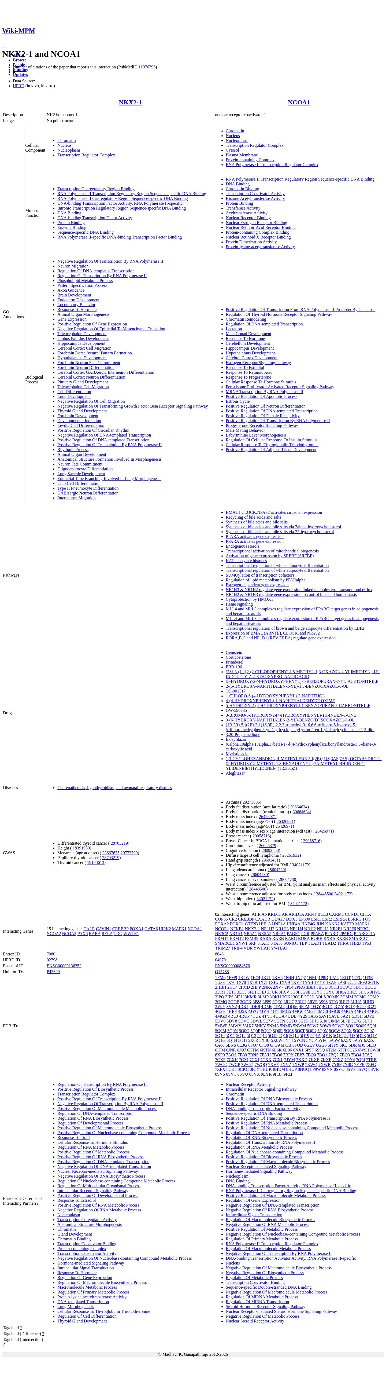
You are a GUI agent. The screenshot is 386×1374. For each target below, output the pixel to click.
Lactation (234, 329)
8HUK (266, 1069)
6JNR (231, 1050)
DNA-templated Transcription (83, 1301)
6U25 (352, 1050)
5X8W (276, 1040)
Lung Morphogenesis (75, 1306)
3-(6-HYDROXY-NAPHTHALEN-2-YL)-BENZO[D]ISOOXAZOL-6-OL (290, 720)
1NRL (312, 977)
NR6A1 (279, 933)
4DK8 (255, 1006)
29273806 (251, 802)
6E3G (242, 1045)
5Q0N (232, 1030)
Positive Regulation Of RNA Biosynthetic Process (100, 1157)
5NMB (286, 1026)
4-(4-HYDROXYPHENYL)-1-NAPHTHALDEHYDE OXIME (280, 700)
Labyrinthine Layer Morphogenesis (256, 435)
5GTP (303, 1021)
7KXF (326, 1059)
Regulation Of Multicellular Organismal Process (98, 1186)
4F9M (304, 1006)
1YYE (319, 982)
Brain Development (74, 295)
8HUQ (303, 1069)
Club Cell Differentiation (79, 483)
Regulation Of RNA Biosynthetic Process (93, 1118)
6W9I (375, 1050)
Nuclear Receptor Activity (248, 1084)
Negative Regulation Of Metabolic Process (262, 1316)
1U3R (368, 977)
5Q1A (315, 1035)
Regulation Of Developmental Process (90, 1123)
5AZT (345, 1016)
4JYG (253, 1011)
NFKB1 (237, 928)
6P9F (309, 1050)
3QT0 (277, 1001)
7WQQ (261, 1064)
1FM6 (220, 977)
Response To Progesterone (248, 377)
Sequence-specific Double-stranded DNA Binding (268, 1287)
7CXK (266, 1059)
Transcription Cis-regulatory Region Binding (96, 188)
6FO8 (264, 1045)
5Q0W (334, 1030)
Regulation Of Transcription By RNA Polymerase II (102, 275)
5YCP (311, 1040)
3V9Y (220, 1006)
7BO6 (277, 1055)
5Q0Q (266, 1030)
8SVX (254, 1074)
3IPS (229, 997)
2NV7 (278, 987)
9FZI (288, 1074)
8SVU (242, 1074)
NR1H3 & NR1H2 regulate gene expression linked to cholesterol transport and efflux (299, 589)
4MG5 (285, 1011)
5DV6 (220, 1021)
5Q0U (311, 1030)
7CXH (232, 1059)
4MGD (221, 1016)
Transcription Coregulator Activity (87, 1219)
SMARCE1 (225, 943)
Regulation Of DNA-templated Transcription (96, 271)
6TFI (342, 1050)
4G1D (327, 1006)
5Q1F (372, 1035)
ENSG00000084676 (232, 965)
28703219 (119, 843)
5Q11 (230, 1035)
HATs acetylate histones (246, 560)
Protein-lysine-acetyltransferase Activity (260, 246)
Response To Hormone (76, 309)
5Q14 (262, 1035)
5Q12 (241, 1035)
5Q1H (232, 1040)
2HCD (244, 987)
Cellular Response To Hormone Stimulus (261, 382)
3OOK (246, 1001)
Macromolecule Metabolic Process (87, 1287)
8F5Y (254, 1069)
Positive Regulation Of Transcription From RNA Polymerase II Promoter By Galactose (300, 309)
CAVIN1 (103, 928)
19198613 (95, 862)
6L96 (287, 1050)
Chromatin (66, 140)
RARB (278, 938)
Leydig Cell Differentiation (80, 425)
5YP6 (322, 1040)
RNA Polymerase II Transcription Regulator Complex (272, 164)
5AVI (323, 1016)
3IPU (239, 997)
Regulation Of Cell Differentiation (87, 1316)
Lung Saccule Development (81, 473)
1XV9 (284, 982)
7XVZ (285, 1064)
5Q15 (272, 1035)
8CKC (243, 1069)
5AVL (334, 1016)
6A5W (334, 1040)
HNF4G (308, 924)
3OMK (333, 997)
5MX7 (248, 1026)
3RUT (288, 1001)
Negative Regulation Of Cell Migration (91, 401)
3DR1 (220, 992)
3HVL (375, 992)
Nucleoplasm (68, 150)
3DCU (370, 987)
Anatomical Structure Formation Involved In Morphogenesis (109, 459)
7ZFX (220, 1069)
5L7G (356, 1021)
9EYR (266, 1074)
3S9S (323, 1001)
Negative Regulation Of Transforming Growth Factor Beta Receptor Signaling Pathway (132, 406)
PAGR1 (293, 933)
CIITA (365, 914)
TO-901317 (236, 691)
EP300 (304, 919)
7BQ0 (311, 1055)
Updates (20, 74)
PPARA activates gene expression (255, 536)
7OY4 (349, 1059)
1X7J (263, 982)
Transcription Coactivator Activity (255, 193)
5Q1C (338, 1035)
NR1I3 (323, 928)
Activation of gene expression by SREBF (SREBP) (270, 556)
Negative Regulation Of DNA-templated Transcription (104, 435)
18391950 (81, 848)
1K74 (255, 977)
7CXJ (254, 1059)
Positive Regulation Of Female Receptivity (263, 415)
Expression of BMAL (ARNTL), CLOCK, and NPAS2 (273, 633)
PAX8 (82, 933)
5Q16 (283, 1035)
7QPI (360, 1059)
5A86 (313, 1016)
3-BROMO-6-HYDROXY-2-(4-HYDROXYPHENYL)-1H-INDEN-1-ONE (291, 715)
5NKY (260, 1026)
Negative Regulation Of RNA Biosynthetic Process (101, 1176)
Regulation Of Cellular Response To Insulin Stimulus (271, 440)
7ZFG (371, 1064)
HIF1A (265, 924)
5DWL (256, 1021)
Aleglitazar (235, 773)
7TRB (371, 1059)
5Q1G (220, 1040)
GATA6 (151, 928)
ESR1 (316, 919)
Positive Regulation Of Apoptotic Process (261, 396)
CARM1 (336, 914)
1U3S (220, 982)
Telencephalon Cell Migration (83, 386)
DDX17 (278, 919)
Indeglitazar (236, 739)
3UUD (368, 1001)
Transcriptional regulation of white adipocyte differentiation (277, 565)
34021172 (300, 865)
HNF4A (293, 924)
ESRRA (340, 919)
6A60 (220, 1045)
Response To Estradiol (245, 367)
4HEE (232, 1011)
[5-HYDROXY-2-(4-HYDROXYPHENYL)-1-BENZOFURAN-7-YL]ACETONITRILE (302, 681)
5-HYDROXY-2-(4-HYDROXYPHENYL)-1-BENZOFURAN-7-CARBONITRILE (298, 705)
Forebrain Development (77, 415)
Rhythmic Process (72, 449)
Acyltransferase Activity (247, 213)
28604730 (276, 869)
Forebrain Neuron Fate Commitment (88, 362)
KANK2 (332, 924)
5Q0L (372, 1026)
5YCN (299, 1040)
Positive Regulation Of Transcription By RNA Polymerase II (109, 444)
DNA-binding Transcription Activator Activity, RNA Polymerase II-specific (291, 1258)
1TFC (357, 977)
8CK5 (231, 1069)
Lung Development (74, 396)
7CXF (220, 1059)
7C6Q (367, 1055)
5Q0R (278, 1030)
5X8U (264, 1040)
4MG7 (310, 1011)
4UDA (278, 1016)
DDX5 (292, 919)
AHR (256, 914)
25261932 (290, 855)
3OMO (360, 997)
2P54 (289, 987)
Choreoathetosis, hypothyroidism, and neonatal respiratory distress (114, 787)
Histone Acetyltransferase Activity (255, 198)
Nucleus (64, 145)
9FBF (278, 1074)
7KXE (314, 1059)
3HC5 (352, 992)
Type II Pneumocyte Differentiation (87, 488)
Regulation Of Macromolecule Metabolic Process (268, 1248)
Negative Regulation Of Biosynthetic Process (265, 1272)
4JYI (274, 1011)
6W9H (363, 1050)
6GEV (309, 1045)
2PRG (299, 987)
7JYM (289, 1059)
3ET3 (242, 992)
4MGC (373, 1011)
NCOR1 (222, 928)
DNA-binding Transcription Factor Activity (94, 217)
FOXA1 (137, 928)
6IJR (353, 1045)
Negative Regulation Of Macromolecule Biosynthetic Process (279, 1268)
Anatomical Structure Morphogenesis (89, 1224)
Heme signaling (239, 604)
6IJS (361, 1045)
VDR (248, 948)
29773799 (129, 853)
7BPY (288, 1055)
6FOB (286, 1045)
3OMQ (221, 1001)
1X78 (241, 982)
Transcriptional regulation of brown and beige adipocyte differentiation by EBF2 (295, 628)
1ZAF (331, 982)
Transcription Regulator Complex (86, 155)
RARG (291, 938)
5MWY (234, 1026)
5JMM (334, 1021)
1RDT (345, 977)
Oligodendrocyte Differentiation (85, 469)
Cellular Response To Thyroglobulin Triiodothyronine (272, 444)
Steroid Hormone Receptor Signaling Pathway (265, 1306)
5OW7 (313, 1026)
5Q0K (361, 1026)
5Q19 (304, 1035)
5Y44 (288, 1040)
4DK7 (243, 1006)
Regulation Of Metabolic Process (254, 1277)
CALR (89, 928)
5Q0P (255, 1030)
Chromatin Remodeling (246, 319)
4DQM (292, 1006)
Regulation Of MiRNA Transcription (257, 1301)
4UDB (291, 1016)
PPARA (317, 933)
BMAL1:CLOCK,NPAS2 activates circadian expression (274, 512)
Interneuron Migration (76, 498)
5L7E (345, 1021)
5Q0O (244, 1030)
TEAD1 (314, 943)
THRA (342, 943)
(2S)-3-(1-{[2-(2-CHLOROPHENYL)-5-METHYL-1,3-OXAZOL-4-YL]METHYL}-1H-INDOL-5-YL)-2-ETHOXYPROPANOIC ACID (303, 674)
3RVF (312, 1001)
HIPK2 (165, 928)
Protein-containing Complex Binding (257, 232)
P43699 (53, 971)
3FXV (284, 992)
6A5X (346, 1040)
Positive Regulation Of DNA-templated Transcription (103, 440)
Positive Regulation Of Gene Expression (92, 324)
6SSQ (320, 1050)
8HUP (291, 1069)
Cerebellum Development (248, 343)
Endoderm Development (78, 300)
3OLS (321, 997)
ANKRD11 (271, 914)
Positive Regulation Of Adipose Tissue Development (271, 449)
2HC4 (232, 987)
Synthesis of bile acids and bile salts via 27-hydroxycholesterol (280, 531)
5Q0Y (358, 1030)
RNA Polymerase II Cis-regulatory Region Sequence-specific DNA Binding (122, 198)
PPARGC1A (364, 933)
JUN (320, 924)
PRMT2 (237, 938)
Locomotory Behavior (76, 304)
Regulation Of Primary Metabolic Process (93, 1292)
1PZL (334, 977)
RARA (95, 933)
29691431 (270, 860)
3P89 (266, 1001)
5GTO (291, 1021)
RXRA (329, 938)
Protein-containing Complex (250, 159)
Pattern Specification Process (82, 285)
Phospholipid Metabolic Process (85, 280)
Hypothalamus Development (82, 358)
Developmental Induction (79, 420)
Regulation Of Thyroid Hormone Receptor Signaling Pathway (279, 314)
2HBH (220, 987)
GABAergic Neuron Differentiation (87, 493)
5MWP (221, 1026)
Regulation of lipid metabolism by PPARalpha (265, 580)
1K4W (244, 977)
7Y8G (348, 1064)
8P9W (315, 1069)
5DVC (243, 1021)
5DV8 (232, 1021)
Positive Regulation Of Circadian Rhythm (93, 430)
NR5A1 (250, 933)
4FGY (315, 1006)
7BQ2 (333, 1055)
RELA (107, 933)
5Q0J (350, 1026)
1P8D (323, 977)
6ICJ (344, 1045)
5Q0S (289, 1030)
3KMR (251, 997)
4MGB (360, 1011)
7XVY (273, 1064)
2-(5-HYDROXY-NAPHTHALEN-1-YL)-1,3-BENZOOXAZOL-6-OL (287, 686)
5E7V (268, 1021)
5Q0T (300, 1030)
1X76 (231, 982)
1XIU (273, 982)
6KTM (253, 1050)
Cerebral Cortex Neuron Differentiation (91, 377)
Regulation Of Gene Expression (84, 1277)
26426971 (267, 816)
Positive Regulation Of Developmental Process (97, 1195)
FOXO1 (237, 924)
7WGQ (247, 1064)
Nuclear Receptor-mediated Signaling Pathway (97, 1171)
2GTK (373, 982)
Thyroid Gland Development (82, 411)
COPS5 (221, 919)
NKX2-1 (130, 102)
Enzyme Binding (71, 227)
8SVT (231, 1074)
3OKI (287, 997)
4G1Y (339, 1006)
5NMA (273, 1026)
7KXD (301, 1059)
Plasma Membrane (242, 155)
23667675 (111, 853)
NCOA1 (299, 102)
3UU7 (344, 1001)
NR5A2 (265, 933)
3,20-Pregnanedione (243, 734)
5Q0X (346, 1030)
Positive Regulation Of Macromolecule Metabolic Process (107, 1108)
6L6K (277, 1050)
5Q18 (294, 1035)
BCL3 (323, 914)
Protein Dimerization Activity (251, 242)
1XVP (296, 982)
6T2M (331, 1050)
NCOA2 (54, 933)
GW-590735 (236, 710)
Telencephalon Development (81, 333)
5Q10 (220, 1035)
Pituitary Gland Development (82, 382)
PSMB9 (251, 938)
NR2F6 (349, 928)
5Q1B (327, 1035)
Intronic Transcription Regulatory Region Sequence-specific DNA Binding (121, 208)
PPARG (346, 933)
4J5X (242, 1011)
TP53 (366, 943)
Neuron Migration (72, 266)
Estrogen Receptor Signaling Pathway (258, 362)
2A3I (341, 982)
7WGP (234, 1064)
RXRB (342, 938)
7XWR (324, 1064)
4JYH (264, 1011)
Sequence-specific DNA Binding (85, 232)
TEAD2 (329, 943)
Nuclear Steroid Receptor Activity (255, 1321)
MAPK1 (179, 928)
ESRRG (355, 919)
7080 (51, 954)
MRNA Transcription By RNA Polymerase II (264, 391)
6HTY (333, 1045)
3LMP (263, 997)
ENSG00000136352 (64, 965)
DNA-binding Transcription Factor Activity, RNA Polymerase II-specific (120, 203)
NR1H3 (282, 928)
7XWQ (311, 1064)
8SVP (350, 1069)
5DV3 (369, 1016)
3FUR (272, 992)
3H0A (341, 992)
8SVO (339, 1069)
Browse (19, 60)
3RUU (300, 1001)
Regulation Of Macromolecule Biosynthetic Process (102, 1282)
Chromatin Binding (242, 188)
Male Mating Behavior (245, 430)
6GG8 (321, 1045)
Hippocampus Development (81, 343)
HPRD (18, 85)
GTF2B (251, 924)
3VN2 (232, 1006)
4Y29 (302, 1016)
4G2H (220, 1011)
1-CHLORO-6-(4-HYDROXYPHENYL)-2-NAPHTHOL (275, 696)
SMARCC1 (359, 938)
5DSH (357, 1016)
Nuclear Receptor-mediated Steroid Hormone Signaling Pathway (281, 1311)
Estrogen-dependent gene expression (257, 584)
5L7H (367, 1021)
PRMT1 (222, 938)
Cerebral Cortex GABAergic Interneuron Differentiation (105, 372)
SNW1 (242, 943)
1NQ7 (300, 977)
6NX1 (298, 1050)
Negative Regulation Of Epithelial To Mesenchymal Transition (111, 329)
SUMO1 (291, 943)
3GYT (316, 992)
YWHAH (262, 948)
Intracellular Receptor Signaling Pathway (92, 1190)
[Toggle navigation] (4, 47)
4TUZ (256, 1016)
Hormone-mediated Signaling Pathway (90, 1263)
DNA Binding (69, 213)
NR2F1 (336, 928)
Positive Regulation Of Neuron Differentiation (265, 406)
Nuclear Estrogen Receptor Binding (256, 222)
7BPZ (300, 1055)
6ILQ (371, 1045)
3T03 (333, 1001)
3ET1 (231, 992)
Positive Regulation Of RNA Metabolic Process (98, 1205)
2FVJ (362, 982)
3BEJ (311, 987)
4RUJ (233, 1016)
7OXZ (337, 1059)
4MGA (347, 1011)
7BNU (265, 1055)
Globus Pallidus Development (83, 338)
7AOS (231, 1055)
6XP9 (220, 1055)
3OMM (346, 997)
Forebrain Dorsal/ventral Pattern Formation (94, 353)
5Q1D (349, 1035)
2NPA (267, 987)
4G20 (361, 1006)
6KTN (265, 1050)
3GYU (329, 992)
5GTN (279, 1021)
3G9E (305, 992)
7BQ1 (322, 1055)
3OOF (233, 1001)
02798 (52, 960)
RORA (304, 938)
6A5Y (357, 1040)
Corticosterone (238, 657)
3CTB (334, 987)
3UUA (356, 1001)
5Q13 (251, 1035)
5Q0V (322, 1030)
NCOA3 (69, 933)
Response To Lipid (73, 1137)
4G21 (371, 1006)
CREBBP (120, 928)
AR (285, 914)
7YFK (359, 1064)
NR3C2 (221, 933)
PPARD (331, 933)
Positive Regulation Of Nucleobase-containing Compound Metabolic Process (123, 1132)
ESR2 (327, 919)
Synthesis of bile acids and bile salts (257, 522)
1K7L (266, 977)
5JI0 (323, 1021)
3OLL (309, 997)
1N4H (289, 977)
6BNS (231, 1045)
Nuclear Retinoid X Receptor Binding (258, 237)
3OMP (373, 997)
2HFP (256, 987)
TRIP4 (237, 948)
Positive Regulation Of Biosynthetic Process (95, 1089)
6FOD (297, 1045)
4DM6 (266, 1006)
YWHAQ (279, 948)
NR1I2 (310, 928)
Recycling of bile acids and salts (253, 517)
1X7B (252, 982)
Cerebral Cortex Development (251, 358)
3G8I (294, 992)
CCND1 (352, 914)
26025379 (267, 845)
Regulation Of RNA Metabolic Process (90, 1147)
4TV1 (267, 1016)
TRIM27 (222, 948)
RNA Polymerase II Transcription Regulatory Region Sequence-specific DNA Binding (131, 193)
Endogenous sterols (242, 546)
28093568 (270, 850)
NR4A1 (236, 933)
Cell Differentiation (74, 391)
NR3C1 (363, 928)
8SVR (373, 1069)
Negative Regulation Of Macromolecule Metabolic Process (276, 1292)
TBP (303, 943)
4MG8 (322, 1011)
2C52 (352, 982)
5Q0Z (369, 1030)
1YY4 (308, 982)
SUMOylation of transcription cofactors (260, 575)
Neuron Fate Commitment (79, 464)
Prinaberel (234, 662)
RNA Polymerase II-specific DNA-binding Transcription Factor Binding (119, 237)
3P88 (257, 1001)
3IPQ (219, 997)
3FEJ (261, 992)
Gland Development (74, 1234)
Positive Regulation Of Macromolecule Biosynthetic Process (109, 1128)
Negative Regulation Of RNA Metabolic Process (99, 1210)
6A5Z (369, 1040)
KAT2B (347, 924)
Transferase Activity (243, 208)
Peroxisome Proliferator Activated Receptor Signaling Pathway (280, 386)
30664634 (298, 807)
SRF (252, 943)
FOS (366, 919)
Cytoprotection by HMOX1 (249, 599)
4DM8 (279, 1006)
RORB (316, 938)
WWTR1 (131, 933)
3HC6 (363, 992)
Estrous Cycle (238, 401)
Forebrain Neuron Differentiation (85, 367)
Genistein (234, 652)
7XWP (298, 1064)
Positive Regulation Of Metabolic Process (93, 1152)
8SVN (327, 1069)
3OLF (298, 997)
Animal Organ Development (81, 454)
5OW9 (325, 1026)
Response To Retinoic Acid (249, 372)
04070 (220, 960)
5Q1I (242, 1040)
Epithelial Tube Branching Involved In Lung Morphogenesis (109, 478)
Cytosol (232, 150)
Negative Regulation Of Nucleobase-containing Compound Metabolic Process (124, 1258)
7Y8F (336, 1064)
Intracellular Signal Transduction (85, 1268)
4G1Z (350, 1006)
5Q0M (220, 1030)
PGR (305, 933)
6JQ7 (241, 1050)
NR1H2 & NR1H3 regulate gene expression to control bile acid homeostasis (291, 594)
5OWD (338, 1026)
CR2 (233, 919)
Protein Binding (71, 222)
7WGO (221, 1064)
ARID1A (296, 914)
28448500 (257, 889)
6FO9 (275, 1045)
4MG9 (334, 1011)
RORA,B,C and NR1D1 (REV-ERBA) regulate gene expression (281, 638)
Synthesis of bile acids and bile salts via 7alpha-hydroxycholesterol (283, 527)
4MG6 (297, 1011)
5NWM (299, 1026)
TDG (118, 933)
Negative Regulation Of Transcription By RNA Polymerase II (110, 261)
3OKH (275, 997)
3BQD (322, 987)
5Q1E (361, 1035)
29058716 (261, 836)
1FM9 (232, 977)
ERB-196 (234, 667)
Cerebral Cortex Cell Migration (84, 348)
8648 (219, 954)
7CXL (278, 1059)
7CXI (243, 1059)
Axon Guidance (70, 290)
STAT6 (276, 943)
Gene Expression (72, 319)
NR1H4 (296, 928)
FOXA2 (222, 924)
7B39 (242, 1055)
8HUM (279, 1069)
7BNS (253, 1055)
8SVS (220, 1074)
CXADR (262, 919)
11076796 (147, 67)
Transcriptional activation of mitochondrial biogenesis (272, 551)
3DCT (359, 987)
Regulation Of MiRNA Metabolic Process (262, 1297)
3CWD (346, 987)
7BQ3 (345, 1055)
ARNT (310, 914)
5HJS (314, 1021)
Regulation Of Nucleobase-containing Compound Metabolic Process (116, 1181)
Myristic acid (237, 754)
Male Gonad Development (248, 333)
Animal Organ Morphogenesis (83, 314)
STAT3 (263, 943)
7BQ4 (356, 1055)
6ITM (220, 1050)
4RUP (244, 1016)
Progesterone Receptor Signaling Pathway (262, 425)
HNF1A (279, 924)
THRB (355, 943)
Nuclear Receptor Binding (248, 217)
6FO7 (253, 1045)
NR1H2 (267, 928)
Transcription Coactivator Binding (86, 1243)
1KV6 (277, 977)
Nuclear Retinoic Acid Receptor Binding (260, 227)
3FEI (252, 992)
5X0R (253, 1040)
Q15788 (222, 971)
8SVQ (362, 1069)
